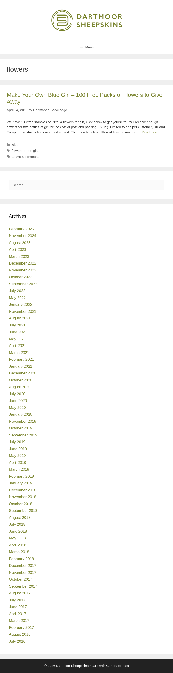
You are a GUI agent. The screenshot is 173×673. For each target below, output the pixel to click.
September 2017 (23, 586)
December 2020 (22, 373)
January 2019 (20, 483)
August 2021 (19, 318)
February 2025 (21, 229)
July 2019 (17, 442)
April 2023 (17, 249)
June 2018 (18, 531)
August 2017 (19, 593)
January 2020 (20, 414)
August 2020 (19, 387)
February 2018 (21, 559)
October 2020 (20, 380)
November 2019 (22, 421)
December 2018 (22, 490)
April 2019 (17, 463)
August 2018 (19, 518)
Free (27, 151)
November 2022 (22, 270)
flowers (17, 151)
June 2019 (18, 449)
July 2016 (17, 641)
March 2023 (19, 256)
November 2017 (22, 572)
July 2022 (17, 291)
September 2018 (23, 511)
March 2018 (19, 552)
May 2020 (17, 408)
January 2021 (20, 366)
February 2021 (21, 359)
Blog (15, 144)
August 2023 (19, 243)
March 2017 (19, 620)
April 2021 (17, 346)
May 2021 (17, 339)
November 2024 (22, 236)
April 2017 (17, 614)
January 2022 (20, 304)
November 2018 (22, 497)
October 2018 (20, 504)
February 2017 (21, 627)
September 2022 (23, 284)
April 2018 (17, 545)
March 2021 (19, 353)
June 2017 (18, 607)
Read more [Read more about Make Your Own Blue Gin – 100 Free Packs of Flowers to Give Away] (149, 132)
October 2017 (20, 579)
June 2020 (18, 401)
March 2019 (19, 469)
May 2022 (17, 298)
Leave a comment (25, 157)
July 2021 (17, 325)
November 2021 (22, 311)
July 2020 (17, 394)
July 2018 (17, 524)
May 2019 (17, 456)
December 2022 (22, 263)
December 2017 (22, 565)
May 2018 (17, 538)
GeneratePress (117, 666)
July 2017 (17, 600)
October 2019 (20, 428)
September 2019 (23, 435)
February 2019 (21, 476)
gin (35, 151)
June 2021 (18, 332)
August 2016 (19, 634)
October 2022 (20, 277)
